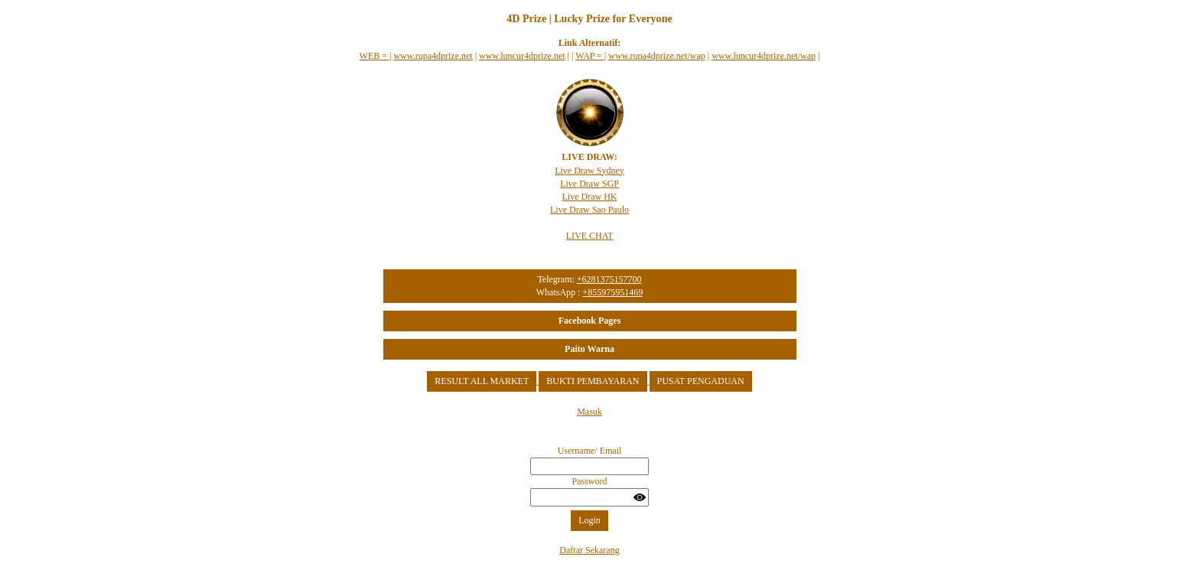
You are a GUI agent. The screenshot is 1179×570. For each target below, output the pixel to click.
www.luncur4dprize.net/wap (764, 55)
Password (589, 481)
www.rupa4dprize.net (432, 55)
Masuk (589, 411)
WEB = (374, 55)
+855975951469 (612, 292)
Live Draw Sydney (589, 170)
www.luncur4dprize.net (522, 55)
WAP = (589, 55)
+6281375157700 (609, 279)
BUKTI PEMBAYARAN (592, 381)
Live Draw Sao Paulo (589, 209)
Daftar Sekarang (589, 550)
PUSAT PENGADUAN (700, 381)
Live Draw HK (589, 196)
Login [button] (589, 520)
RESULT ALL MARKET (482, 381)
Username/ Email (590, 450)
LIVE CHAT (590, 235)
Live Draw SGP (589, 183)
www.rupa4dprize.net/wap (656, 55)
